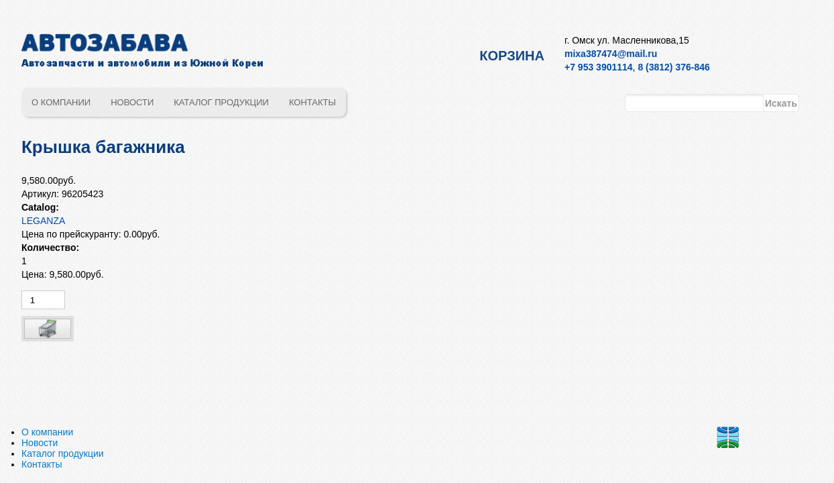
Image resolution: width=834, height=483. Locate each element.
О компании (61, 102)
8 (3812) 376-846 (673, 67)
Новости (132, 102)
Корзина (511, 55)
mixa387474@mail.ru (610, 53)
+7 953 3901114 (598, 67)
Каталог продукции (221, 102)
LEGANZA (43, 220)
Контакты (312, 102)
